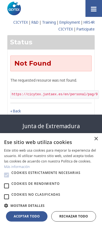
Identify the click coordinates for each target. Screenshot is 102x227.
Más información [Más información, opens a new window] (17, 166)
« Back (15, 110)
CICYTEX (20, 22)
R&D (35, 22)
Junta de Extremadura (51, 126)
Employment (69, 22)
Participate (85, 29)
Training (49, 22)
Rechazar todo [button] (73, 216)
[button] (6, 175)
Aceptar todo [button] (27, 216)
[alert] (51, 180)
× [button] (96, 139)
